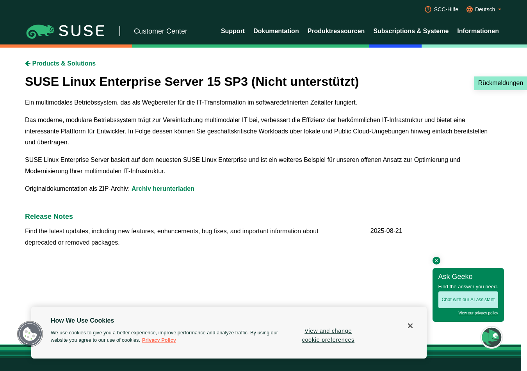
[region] (229, 333)
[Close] (410, 325)
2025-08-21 (386, 230)
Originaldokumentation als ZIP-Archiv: (78, 188)
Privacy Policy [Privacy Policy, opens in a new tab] (159, 340)
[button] (30, 333)
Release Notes (49, 216)
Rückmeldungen (500, 83)
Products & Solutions (60, 63)
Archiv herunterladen (163, 188)
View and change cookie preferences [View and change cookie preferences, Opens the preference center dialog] (328, 335)
